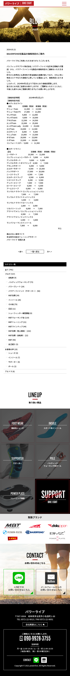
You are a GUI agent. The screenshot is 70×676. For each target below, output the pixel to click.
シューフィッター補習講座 (19, 313)
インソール (12, 300)
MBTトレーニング (15, 322)
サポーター (12, 362)
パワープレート (14, 286)
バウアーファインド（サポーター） (22, 291)
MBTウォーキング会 (16, 317)
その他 (11, 304)
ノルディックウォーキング (19, 282)
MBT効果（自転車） (16, 335)
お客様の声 (9, 349)
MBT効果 (12, 295)
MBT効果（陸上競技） (17, 331)
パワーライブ (35, 611)
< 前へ (20, 251)
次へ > (49, 251)
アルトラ (8, 371)
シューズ (11, 353)
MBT (10, 340)
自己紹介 (12, 344)
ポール (11, 366)
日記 (10, 308)
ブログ (7, 274)
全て (7, 269)
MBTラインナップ (15, 326)
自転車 (11, 277)
